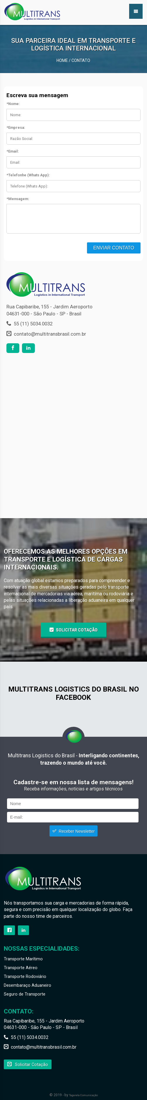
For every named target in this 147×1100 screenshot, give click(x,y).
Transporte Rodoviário (25, 976)
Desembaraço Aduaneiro (27, 985)
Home (62, 60)
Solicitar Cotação (77, 630)
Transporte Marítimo (23, 959)
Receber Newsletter (77, 831)
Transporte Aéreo (20, 967)
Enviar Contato (113, 247)
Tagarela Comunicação (83, 1095)
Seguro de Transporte (24, 994)
